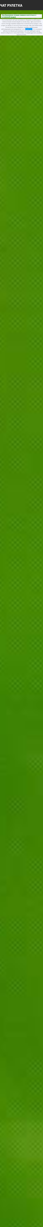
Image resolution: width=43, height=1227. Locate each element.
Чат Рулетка (11, 5)
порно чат (29, 29)
